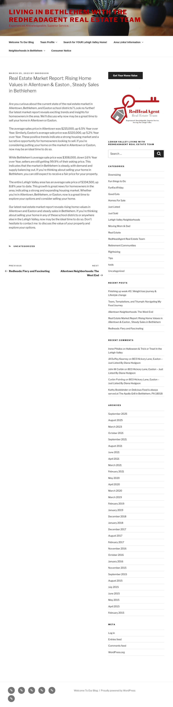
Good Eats (114, 194)
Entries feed (114, 639)
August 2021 (115, 445)
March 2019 (115, 497)
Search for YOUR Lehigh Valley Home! (85, 42)
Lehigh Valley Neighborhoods (124, 219)
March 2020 (115, 490)
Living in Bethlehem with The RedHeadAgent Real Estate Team (75, 16)
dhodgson (42, 73)
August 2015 (115, 580)
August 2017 (115, 535)
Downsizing (114, 174)
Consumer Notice (61, 50)
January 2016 (115, 561)
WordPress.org (116, 652)
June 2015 (114, 593)
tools (111, 264)
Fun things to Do (117, 181)
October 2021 (116, 433)
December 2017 (117, 529)
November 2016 (117, 548)
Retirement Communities (122, 245)
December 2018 (117, 516)
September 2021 (117, 439)
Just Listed (114, 206)
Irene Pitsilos (115, 348)
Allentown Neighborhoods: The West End (130, 311)
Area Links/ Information (129, 42)
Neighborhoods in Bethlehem (27, 50)
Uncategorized (24, 246)
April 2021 (113, 458)
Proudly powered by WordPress (118, 690)
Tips (110, 258)
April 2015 (114, 606)
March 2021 (115, 465)
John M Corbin (116, 369)
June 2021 (114, 452)
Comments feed (117, 645)
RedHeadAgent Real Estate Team (126, 238)
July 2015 (113, 586)
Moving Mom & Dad (119, 226)
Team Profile (49, 42)
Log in (111, 632)
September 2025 (117, 413)
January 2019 (115, 510)
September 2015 (117, 574)
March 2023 (115, 426)
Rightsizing (114, 251)
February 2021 (116, 471)
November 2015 (117, 567)
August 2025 (115, 420)
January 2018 (115, 522)
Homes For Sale (116, 200)
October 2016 (116, 554)
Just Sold (113, 213)
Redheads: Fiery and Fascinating (125, 328)
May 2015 (113, 599)
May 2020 (114, 477)
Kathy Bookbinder (118, 389)
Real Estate (114, 232)
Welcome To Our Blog (21, 42)
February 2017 (116, 542)
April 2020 (114, 484)
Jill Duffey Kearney (118, 358)
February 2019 (116, 503)
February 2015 (116, 612)
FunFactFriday (116, 187)
